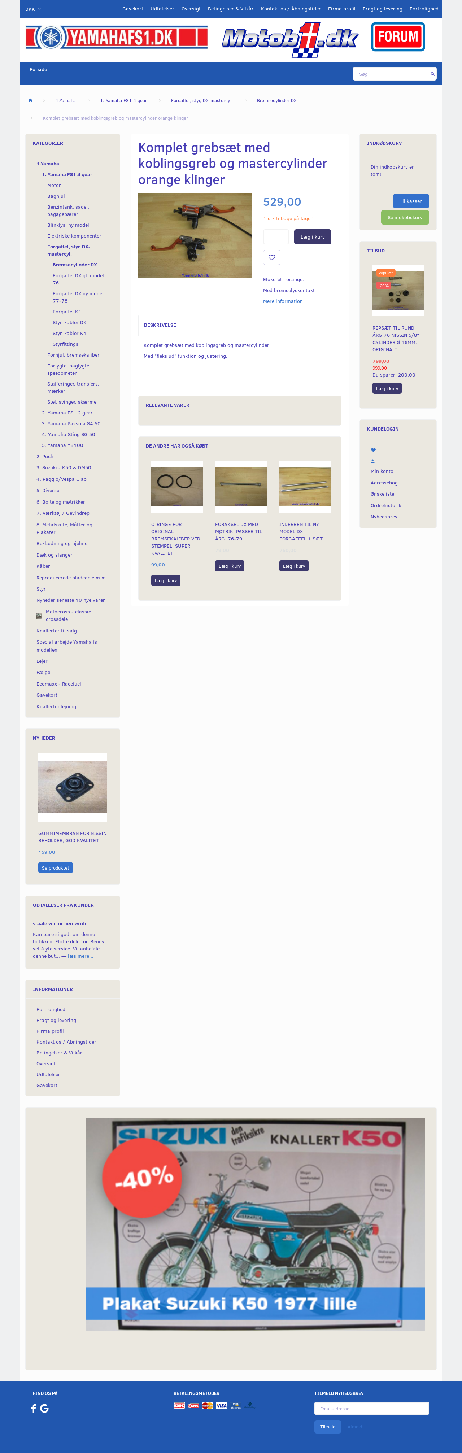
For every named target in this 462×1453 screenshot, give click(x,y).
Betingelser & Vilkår (231, 8)
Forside (38, 69)
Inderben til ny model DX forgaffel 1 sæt (301, 531)
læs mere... (80, 955)
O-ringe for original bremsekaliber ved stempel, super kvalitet (175, 538)
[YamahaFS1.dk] (116, 36)
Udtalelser (162, 8)
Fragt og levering (382, 8)
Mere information (283, 300)
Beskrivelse (160, 324)
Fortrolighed (424, 8)
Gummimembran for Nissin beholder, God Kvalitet (72, 837)
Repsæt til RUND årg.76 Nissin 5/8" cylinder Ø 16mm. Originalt (395, 338)
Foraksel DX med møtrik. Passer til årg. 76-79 (238, 531)
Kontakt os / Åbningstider (291, 8)
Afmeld (355, 1426)
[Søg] (433, 73)
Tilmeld (327, 1426)
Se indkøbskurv (405, 217)
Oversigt (191, 8)
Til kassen (411, 200)
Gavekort (132, 8)
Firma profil (342, 8)
